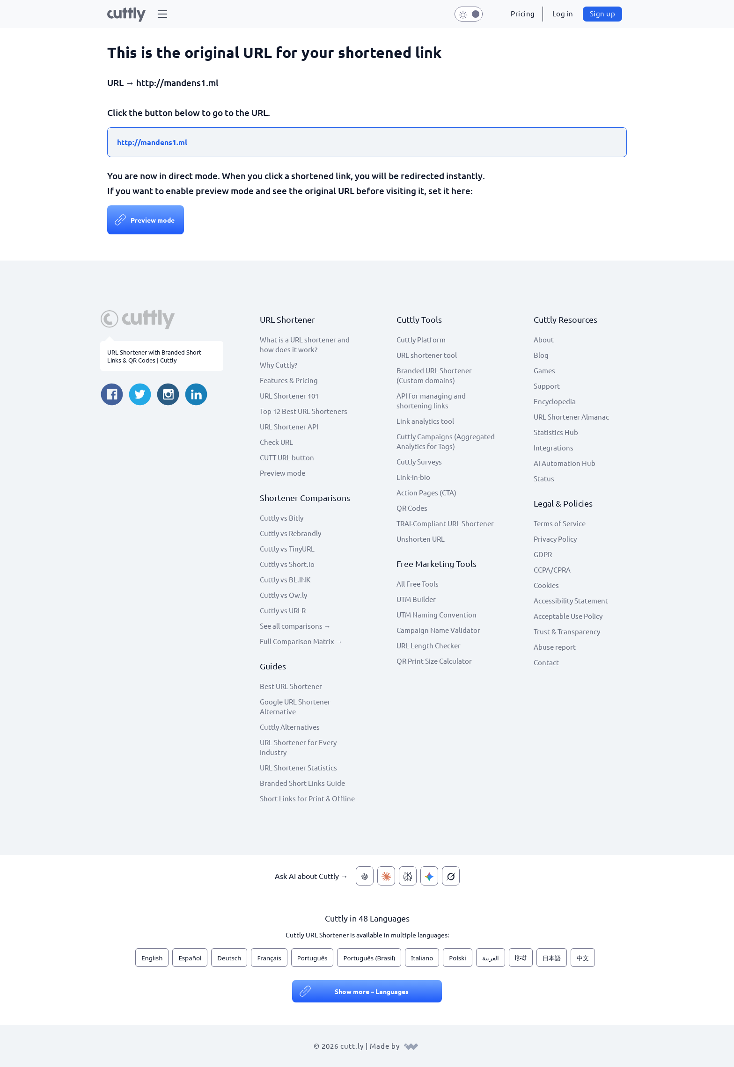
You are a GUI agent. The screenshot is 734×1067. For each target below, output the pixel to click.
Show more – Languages (372, 991)
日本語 (552, 958)
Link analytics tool (425, 420)
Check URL (276, 441)
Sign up (603, 13)
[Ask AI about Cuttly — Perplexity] (408, 876)
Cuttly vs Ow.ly (283, 594)
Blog (541, 354)
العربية (490, 958)
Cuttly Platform (421, 339)
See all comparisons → (295, 625)
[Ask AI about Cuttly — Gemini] (429, 876)
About (544, 339)
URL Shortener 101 (289, 395)
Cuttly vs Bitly (281, 517)
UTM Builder (416, 599)
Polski (457, 958)
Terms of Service (560, 523)
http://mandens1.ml (152, 142)
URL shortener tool (426, 354)
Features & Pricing (289, 380)
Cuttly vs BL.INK (285, 579)
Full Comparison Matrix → (301, 641)
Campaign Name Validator (438, 629)
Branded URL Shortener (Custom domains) (434, 375)
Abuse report (555, 646)
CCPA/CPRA (552, 569)
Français (269, 958)
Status (544, 478)
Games (544, 370)
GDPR (543, 554)
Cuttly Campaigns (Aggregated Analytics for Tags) (445, 441)
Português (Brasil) (369, 958)
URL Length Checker (428, 645)
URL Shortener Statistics (298, 767)
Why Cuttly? (278, 364)
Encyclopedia (555, 401)
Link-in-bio (413, 476)
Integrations (553, 447)
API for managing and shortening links (431, 400)
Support (547, 385)
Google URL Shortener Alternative (295, 706)
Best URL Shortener (291, 686)
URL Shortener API (289, 426)
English (151, 958)
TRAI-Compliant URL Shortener (445, 523)
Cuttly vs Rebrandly (290, 533)
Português (312, 958)
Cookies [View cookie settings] (546, 585)
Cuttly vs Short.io (287, 563)
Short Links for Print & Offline (307, 798)
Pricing (523, 13)
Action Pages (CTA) (426, 492)
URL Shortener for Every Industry (298, 747)
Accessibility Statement (571, 600)
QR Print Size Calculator (434, 660)
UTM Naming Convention (436, 614)
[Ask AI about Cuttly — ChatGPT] (365, 876)
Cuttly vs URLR (283, 610)
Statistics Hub (556, 432)
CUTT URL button (287, 457)
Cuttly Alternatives (290, 726)
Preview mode (153, 220)
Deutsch (229, 958)
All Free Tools (417, 583)
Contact (546, 662)
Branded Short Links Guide (302, 782)
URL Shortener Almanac (571, 416)
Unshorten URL (420, 538)
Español (189, 958)
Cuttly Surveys (419, 461)
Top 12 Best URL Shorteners (303, 410)
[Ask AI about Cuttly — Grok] (451, 876)
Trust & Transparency (567, 631)
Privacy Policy (555, 538)
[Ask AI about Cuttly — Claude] (386, 876)
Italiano (422, 958)
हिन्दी (521, 958)
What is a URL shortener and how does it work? (305, 344)
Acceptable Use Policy (568, 615)
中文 (583, 958)
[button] (162, 14)
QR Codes (411, 507)
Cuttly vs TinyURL (287, 548)
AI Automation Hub (564, 462)
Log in (562, 13)
